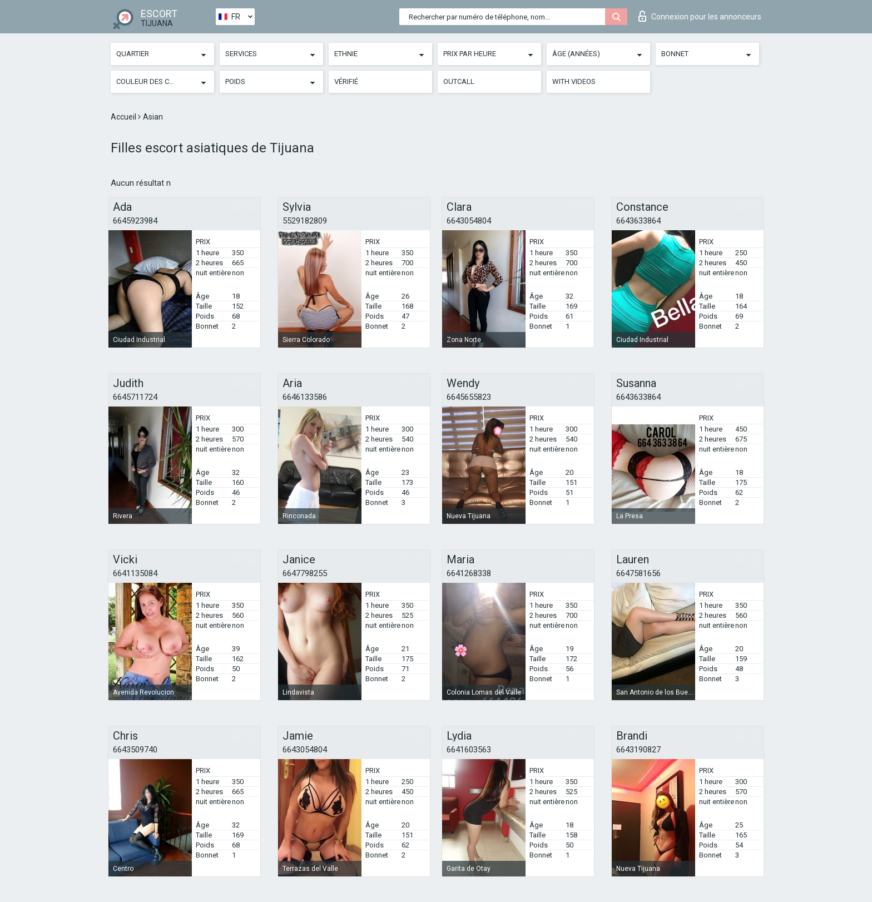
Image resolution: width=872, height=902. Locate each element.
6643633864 (638, 221)
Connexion (699, 16)
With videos (574, 81)
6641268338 (469, 573)
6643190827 (638, 750)
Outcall (458, 81)
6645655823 (469, 397)
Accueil (124, 116)
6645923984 (135, 221)
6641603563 (469, 750)
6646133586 (305, 397)
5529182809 (305, 221)
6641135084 (135, 573)
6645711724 (135, 397)
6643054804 (469, 221)
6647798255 (305, 573)
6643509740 (135, 750)
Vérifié (346, 81)
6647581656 (638, 573)
